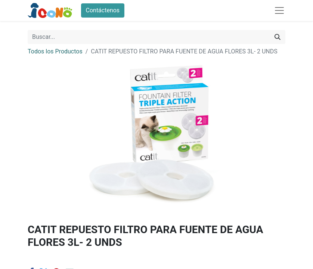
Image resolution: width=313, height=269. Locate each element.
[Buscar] (277, 37)
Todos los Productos (55, 51)
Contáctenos (103, 10)
